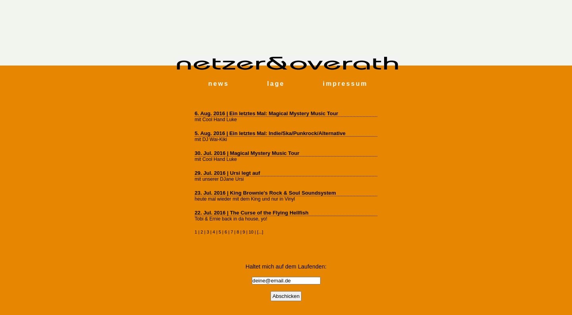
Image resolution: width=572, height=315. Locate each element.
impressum (345, 83)
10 (251, 232)
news (218, 83)
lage (275, 83)
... (260, 232)
